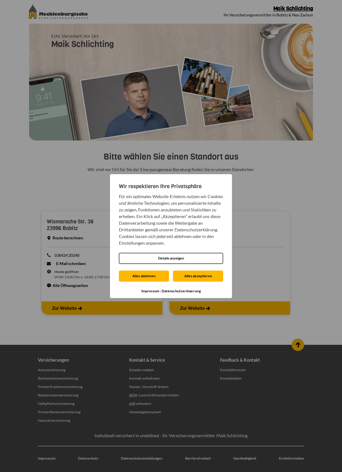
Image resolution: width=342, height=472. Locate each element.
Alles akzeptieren (198, 276)
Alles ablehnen (143, 276)
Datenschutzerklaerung (181, 291)
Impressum (150, 291)
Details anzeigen (171, 258)
